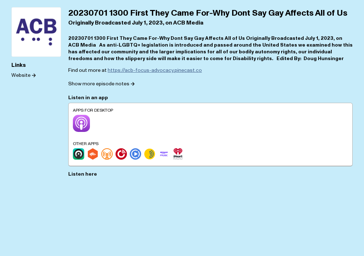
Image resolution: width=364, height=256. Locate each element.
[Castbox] (92, 154)
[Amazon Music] (164, 154)
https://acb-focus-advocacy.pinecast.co (155, 70)
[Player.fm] (121, 154)
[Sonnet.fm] (149, 154)
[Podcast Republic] (135, 154)
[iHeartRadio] (178, 154)
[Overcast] (107, 154)
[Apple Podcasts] (81, 123)
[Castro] (78, 154)
